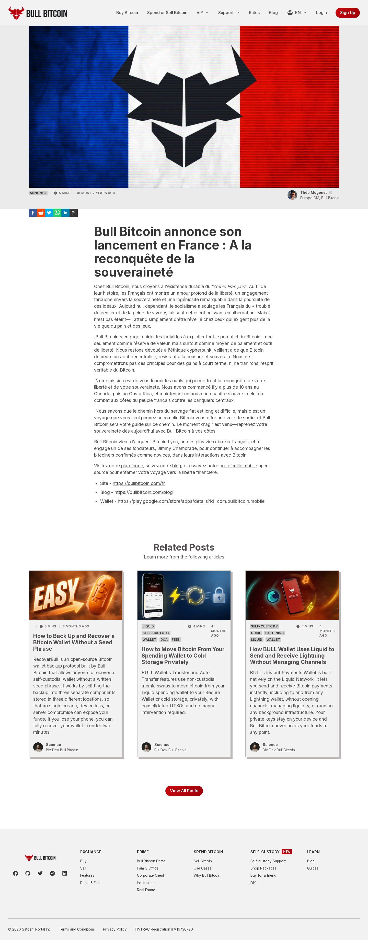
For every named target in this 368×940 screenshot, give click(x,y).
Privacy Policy (115, 929)
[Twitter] (40, 873)
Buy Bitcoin (127, 12)
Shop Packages (263, 868)
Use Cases (202, 868)
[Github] (28, 873)
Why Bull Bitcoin (207, 875)
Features (87, 875)
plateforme (132, 475)
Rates (254, 12)
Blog (273, 12)
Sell (83, 868)
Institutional (146, 883)
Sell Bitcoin (203, 861)
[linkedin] (65, 222)
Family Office (147, 868)
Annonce (38, 202)
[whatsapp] (57, 222)
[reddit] (41, 222)
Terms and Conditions (77, 929)
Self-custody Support (268, 861)
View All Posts (184, 802)
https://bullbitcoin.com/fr (139, 492)
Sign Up (347, 12)
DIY (253, 883)
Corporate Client (150, 875)
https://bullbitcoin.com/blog (143, 501)
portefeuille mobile (238, 475)
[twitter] (49, 222)
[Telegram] (52, 873)
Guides (312, 868)
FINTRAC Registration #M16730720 (164, 929)
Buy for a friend (263, 875)
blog (176, 475)
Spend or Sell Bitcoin (167, 12)
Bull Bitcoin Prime (151, 861)
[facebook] (33, 222)
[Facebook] (15, 873)
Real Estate (146, 890)
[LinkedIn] (65, 873)
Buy (83, 861)
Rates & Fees (90, 883)
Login (321, 12)
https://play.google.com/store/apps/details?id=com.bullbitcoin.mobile (191, 510)
